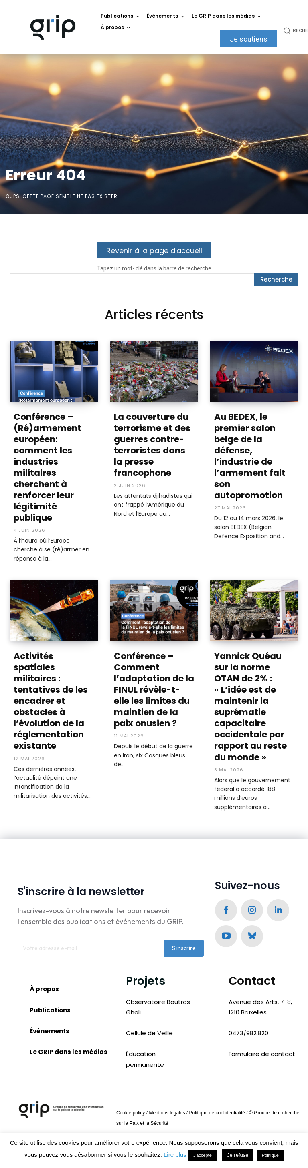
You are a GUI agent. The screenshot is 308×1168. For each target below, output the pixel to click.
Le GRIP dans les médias (68, 1016)
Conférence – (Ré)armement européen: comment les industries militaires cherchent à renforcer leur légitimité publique (53, 459)
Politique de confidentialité (217, 1078)
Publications (50, 975)
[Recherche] (276, 279)
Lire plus (175, 1154)
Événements (49, 996)
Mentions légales (167, 1078)
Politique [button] (270, 1155)
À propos (44, 954)
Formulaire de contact (262, 1019)
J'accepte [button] (202, 1155)
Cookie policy (130, 1078)
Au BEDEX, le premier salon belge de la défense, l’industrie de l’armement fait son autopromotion (254, 448)
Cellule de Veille (149, 998)
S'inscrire (184, 913)
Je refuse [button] (237, 1155)
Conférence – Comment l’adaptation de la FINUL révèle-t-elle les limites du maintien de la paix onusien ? (153, 669)
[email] (91, 913)
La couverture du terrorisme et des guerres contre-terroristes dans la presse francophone (152, 443)
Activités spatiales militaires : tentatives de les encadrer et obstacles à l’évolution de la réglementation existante (53, 675)
